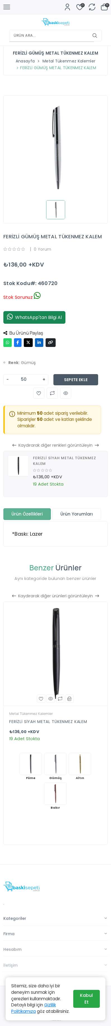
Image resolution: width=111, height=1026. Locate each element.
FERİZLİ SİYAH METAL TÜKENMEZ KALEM (48, 721)
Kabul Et (86, 998)
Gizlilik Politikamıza (33, 1008)
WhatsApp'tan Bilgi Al (34, 317)
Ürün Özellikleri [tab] (27, 514)
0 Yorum (42, 249)
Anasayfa (25, 61)
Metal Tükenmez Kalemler (68, 61)
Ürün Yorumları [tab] (76, 514)
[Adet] (25, 379)
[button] (38, 393)
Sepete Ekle (76, 380)
